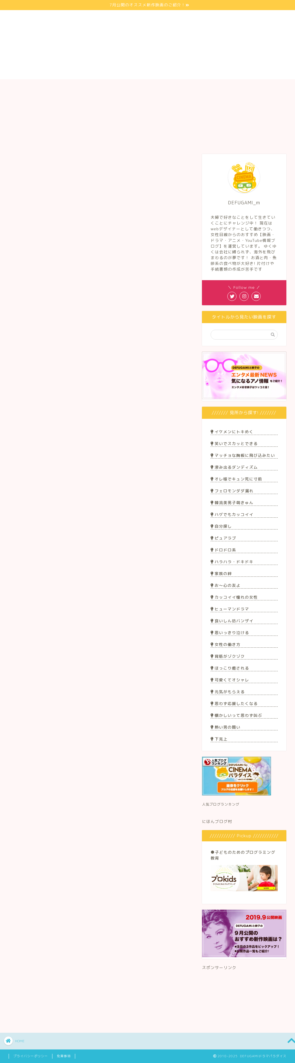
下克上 (219, 739)
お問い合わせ (261, 87)
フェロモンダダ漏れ (232, 490)
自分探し (221, 526)
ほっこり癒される (230, 668)
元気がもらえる (228, 691)
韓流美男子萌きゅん (232, 502)
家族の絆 (221, 573)
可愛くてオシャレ (230, 680)
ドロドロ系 (223, 550)
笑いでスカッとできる (234, 443)
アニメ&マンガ (124, 159)
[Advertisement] (244, 995)
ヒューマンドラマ (230, 609)
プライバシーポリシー (30, 1056)
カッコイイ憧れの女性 (234, 597)
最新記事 (31, 159)
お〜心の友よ (226, 585)
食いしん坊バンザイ (232, 620)
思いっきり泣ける (230, 632)
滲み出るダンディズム (234, 467)
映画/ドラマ (89, 87)
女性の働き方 (226, 644)
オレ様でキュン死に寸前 (236, 479)
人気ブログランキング (220, 804)
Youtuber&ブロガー (170, 159)
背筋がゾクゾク (228, 656)
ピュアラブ (223, 538)
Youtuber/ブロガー (148, 87)
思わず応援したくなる (234, 703)
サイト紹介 (33, 87)
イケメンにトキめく (232, 431)
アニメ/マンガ (205, 87)
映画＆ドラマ (78, 159)
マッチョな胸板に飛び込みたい (243, 455)
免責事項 (64, 1056)
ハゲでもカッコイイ (232, 514)
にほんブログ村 (217, 821)
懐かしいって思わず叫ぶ (236, 715)
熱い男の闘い (226, 727)
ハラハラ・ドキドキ (232, 561)
